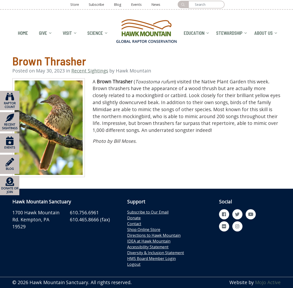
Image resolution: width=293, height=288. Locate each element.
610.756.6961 (84, 212)
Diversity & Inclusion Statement (155, 252)
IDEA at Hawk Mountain (148, 241)
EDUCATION (196, 33)
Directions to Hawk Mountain (154, 235)
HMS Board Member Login (151, 258)
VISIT (69, 33)
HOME (23, 33)
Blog (117, 4)
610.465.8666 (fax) (90, 219)
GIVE (45, 33)
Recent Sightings (89, 70)
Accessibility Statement (147, 247)
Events (136, 4)
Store (74, 4)
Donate (134, 218)
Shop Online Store (143, 229)
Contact (134, 223)
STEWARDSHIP (231, 33)
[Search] (206, 4)
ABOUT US (265, 33)
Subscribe (96, 4)
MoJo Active (268, 282)
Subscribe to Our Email (147, 212)
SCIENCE (97, 33)
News (155, 4)
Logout (133, 264)
